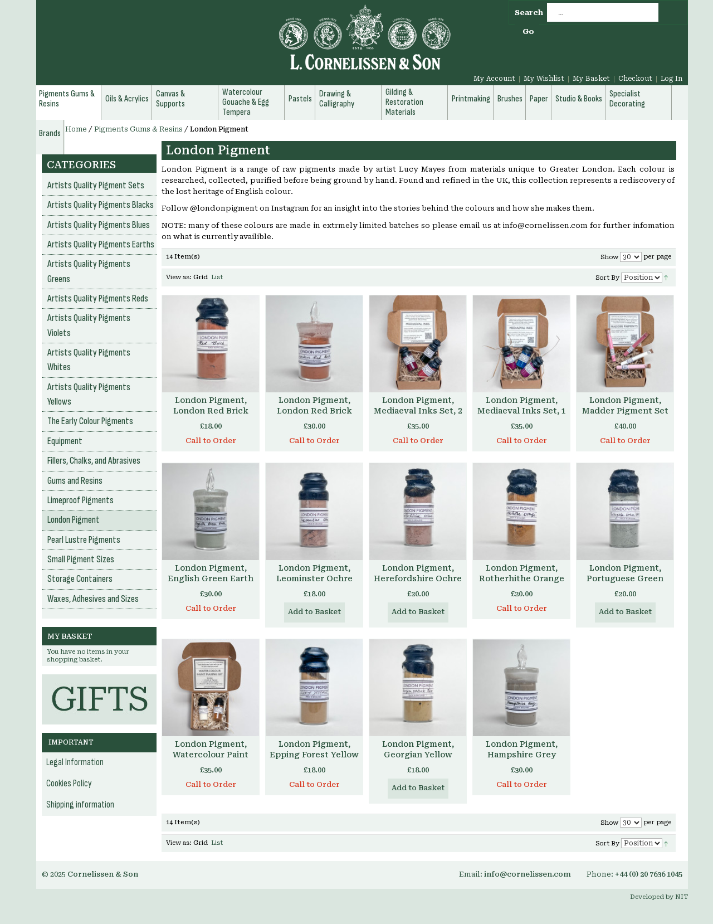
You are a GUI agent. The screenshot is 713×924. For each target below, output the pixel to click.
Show (609, 257)
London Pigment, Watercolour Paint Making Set (210, 755)
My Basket (591, 78)
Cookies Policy (69, 783)
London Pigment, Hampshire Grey (522, 749)
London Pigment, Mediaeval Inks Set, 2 (418, 405)
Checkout (635, 78)
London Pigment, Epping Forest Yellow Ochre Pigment (314, 755)
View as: (179, 277)
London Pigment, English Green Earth (210, 573)
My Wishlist (544, 78)
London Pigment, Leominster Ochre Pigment (314, 578)
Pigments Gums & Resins (138, 129)
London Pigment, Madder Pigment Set (625, 405)
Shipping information (80, 804)
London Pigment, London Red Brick (210, 405)
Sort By (607, 277)
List (217, 277)
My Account (494, 78)
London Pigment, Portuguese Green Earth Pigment (625, 578)
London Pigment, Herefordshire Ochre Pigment (418, 578)
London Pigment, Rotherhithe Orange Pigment (521, 578)
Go (528, 31)
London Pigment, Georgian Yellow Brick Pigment (418, 755)
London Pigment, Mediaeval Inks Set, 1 (521, 405)
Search (529, 12)
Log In (671, 78)
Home (76, 129)
